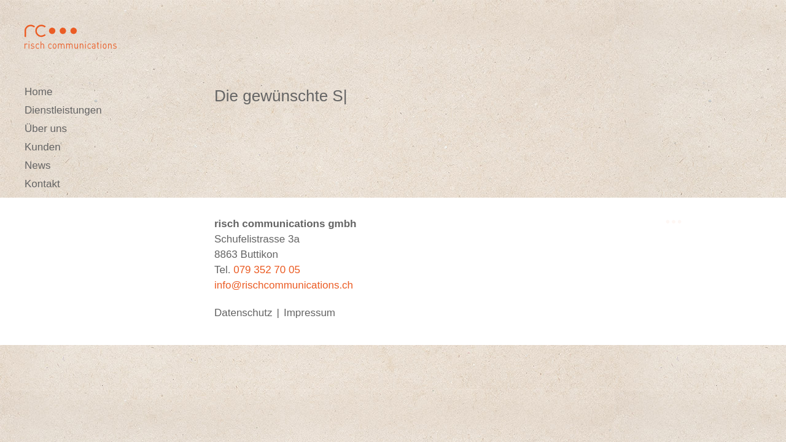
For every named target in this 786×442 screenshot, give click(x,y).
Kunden (43, 147)
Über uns (46, 128)
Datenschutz (243, 313)
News (38, 165)
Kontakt (42, 184)
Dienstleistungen (63, 110)
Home (38, 92)
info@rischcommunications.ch (283, 285)
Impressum (309, 313)
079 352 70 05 (266, 270)
